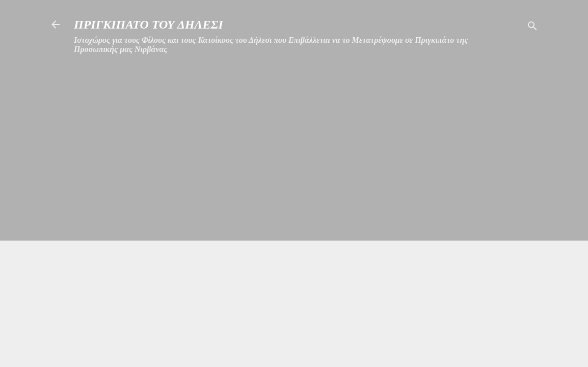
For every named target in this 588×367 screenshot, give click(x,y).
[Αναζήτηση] (532, 27)
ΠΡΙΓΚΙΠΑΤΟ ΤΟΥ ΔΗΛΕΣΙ (148, 24)
